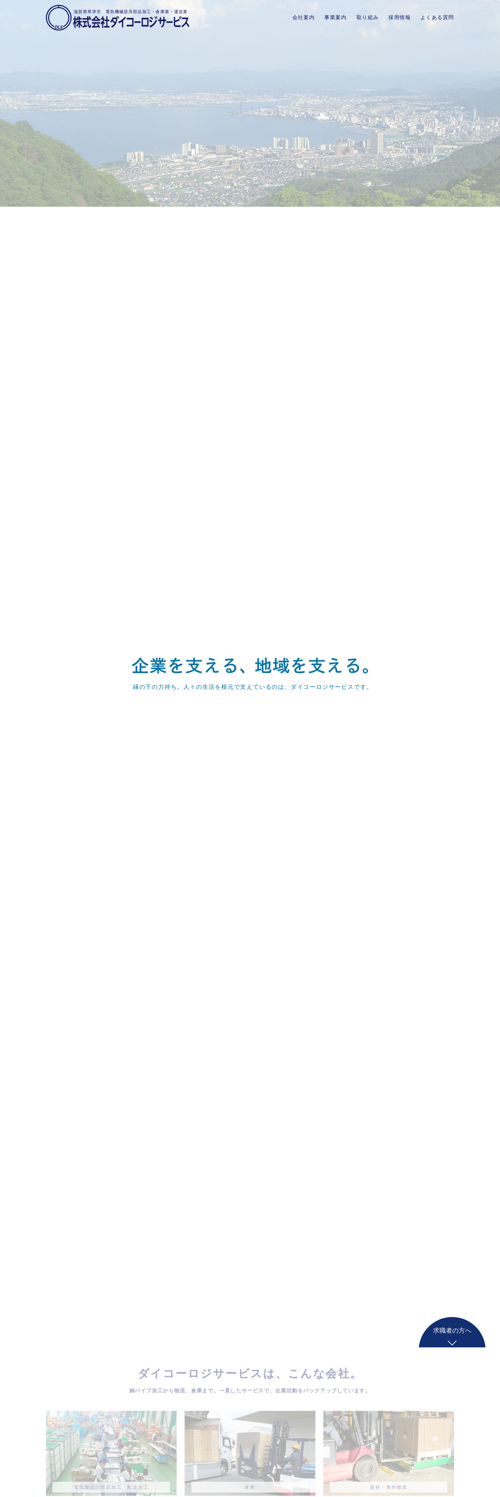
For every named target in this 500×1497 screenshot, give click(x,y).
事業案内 (335, 17)
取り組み (368, 17)
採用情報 (399, 17)
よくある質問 (437, 17)
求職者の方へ (452, 1330)
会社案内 (303, 17)
